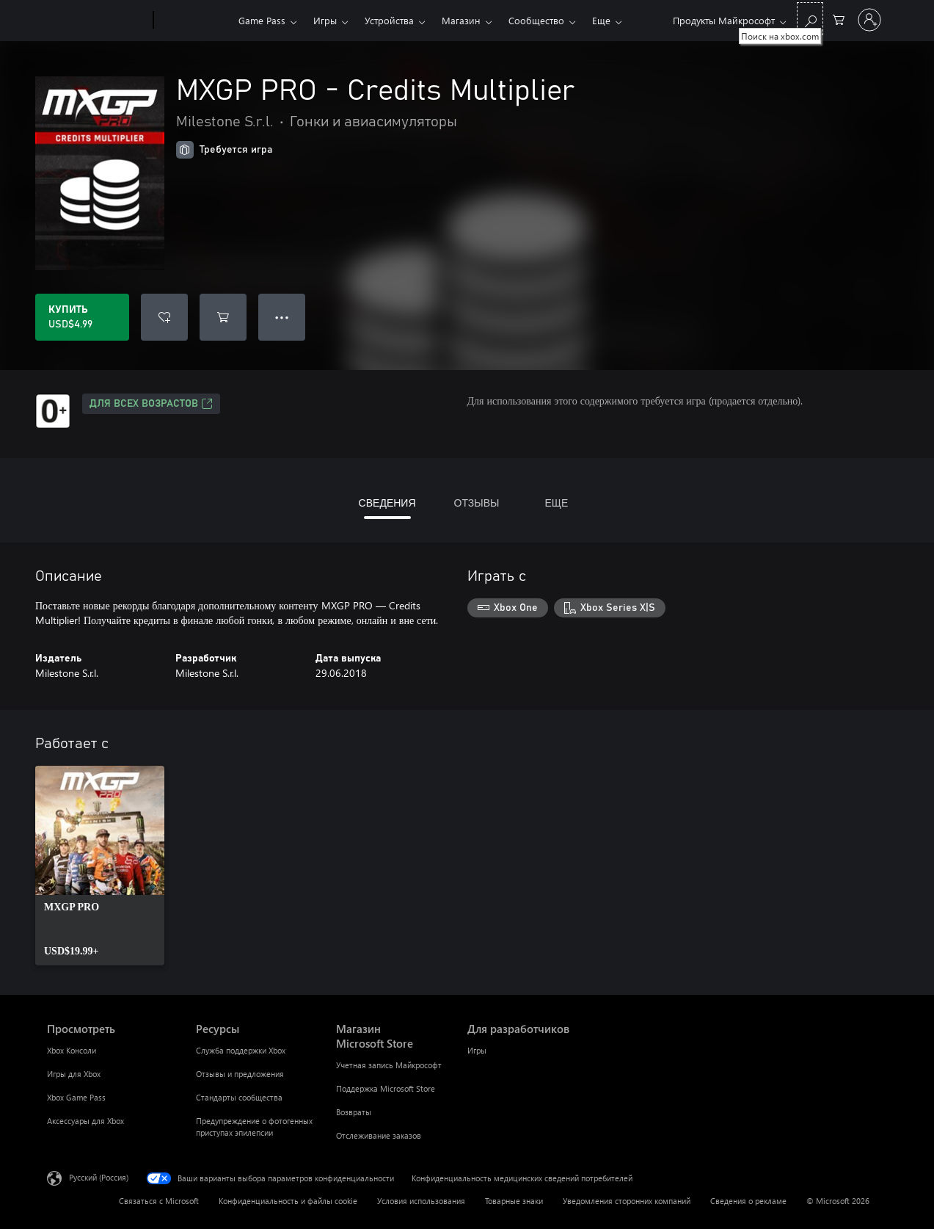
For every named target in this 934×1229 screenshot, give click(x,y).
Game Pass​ (261, 20)
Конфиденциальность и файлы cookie (288, 1201)
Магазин (461, 20)
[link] (99, 865)
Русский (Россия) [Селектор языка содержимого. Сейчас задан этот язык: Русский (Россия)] (98, 1177)
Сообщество (536, 20)
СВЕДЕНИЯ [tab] (387, 503)
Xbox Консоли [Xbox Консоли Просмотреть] (71, 1050)
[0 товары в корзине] (838, 18)
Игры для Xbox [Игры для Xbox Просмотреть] (74, 1073)
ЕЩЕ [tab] (556, 503)
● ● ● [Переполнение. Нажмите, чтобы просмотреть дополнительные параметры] (282, 317)
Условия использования (421, 1201)
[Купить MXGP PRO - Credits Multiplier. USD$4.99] (82, 317)
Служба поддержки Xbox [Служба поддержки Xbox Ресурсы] (240, 1050)
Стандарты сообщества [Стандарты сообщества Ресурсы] (239, 1097)
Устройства (389, 20)
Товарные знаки (514, 1201)
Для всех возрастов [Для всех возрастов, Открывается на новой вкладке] (151, 404)
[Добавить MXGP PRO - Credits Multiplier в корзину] (223, 317)
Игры (325, 20)
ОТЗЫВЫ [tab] (477, 503)
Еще (601, 20)
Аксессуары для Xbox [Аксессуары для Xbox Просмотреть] (85, 1120)
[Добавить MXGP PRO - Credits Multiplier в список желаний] (164, 317)
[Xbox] (194, 20)
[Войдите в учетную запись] (869, 19)
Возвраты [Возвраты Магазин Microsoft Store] (353, 1112)
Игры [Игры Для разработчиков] (476, 1050)
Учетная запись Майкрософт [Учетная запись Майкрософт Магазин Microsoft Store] (389, 1065)
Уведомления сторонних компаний (626, 1201)
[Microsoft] (97, 20)
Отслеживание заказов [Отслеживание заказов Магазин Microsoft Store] (378, 1135)
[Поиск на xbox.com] (810, 18)
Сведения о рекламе (748, 1201)
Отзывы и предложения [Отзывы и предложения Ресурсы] (240, 1073)
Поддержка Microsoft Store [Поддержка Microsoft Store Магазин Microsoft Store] (385, 1088)
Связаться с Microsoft (159, 1201)
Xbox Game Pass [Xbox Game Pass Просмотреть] (76, 1097)
